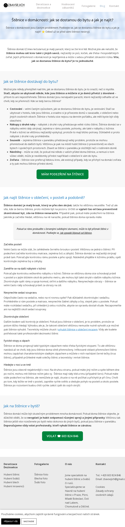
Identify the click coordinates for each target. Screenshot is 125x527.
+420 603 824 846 (111, 475)
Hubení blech (11, 482)
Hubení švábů (12, 478)
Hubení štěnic (12, 474)
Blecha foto (41, 478)
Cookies (100, 487)
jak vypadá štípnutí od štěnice (76, 233)
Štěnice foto (41, 474)
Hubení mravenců (14, 486)
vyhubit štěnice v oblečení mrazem (78, 329)
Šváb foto (39, 482)
